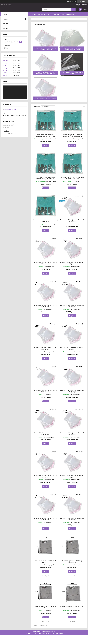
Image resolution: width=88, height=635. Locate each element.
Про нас (5, 23)
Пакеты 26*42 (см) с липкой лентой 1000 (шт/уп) (72, 391)
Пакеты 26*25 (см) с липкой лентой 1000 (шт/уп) (72, 348)
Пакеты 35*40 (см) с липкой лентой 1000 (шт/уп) (45, 476)
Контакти (57, 14)
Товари (5, 19)
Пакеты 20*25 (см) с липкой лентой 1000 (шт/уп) (45, 305)
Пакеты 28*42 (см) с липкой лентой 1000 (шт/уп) (45, 433)
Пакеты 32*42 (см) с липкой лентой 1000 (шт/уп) (72, 433)
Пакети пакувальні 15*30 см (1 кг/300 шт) (72, 561)
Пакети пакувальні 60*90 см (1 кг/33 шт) (72, 607)
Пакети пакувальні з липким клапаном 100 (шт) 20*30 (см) (45, 135)
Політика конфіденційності (56, 633)
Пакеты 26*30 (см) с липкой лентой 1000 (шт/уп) (45, 391)
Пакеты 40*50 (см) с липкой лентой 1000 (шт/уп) (45, 518)
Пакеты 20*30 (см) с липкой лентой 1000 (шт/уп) (72, 305)
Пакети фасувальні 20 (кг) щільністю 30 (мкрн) (72, 73)
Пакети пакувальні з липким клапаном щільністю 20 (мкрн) (45, 73)
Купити (46, 145)
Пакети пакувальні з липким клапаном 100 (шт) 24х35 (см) (72, 135)
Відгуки (5, 28)
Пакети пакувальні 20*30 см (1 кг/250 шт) (45, 607)
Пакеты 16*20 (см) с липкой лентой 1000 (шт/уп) (45, 263)
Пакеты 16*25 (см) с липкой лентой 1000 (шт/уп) (72, 263)
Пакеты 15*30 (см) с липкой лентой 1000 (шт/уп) (72, 220)
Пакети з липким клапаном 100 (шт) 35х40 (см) (45, 220)
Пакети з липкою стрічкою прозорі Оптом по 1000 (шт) (45, 48)
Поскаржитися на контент (41, 633)
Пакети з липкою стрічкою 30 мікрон (45, 98)
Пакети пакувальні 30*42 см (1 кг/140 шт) (45, 561)
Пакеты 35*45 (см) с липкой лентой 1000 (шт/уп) (72, 476)
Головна (33, 14)
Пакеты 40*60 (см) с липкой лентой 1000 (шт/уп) (72, 518)
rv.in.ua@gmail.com (10, 109)
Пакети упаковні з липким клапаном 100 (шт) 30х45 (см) (72, 177)
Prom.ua (52, 631)
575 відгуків (73, 1)
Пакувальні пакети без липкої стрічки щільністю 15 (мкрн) (72, 48)
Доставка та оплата (69, 14)
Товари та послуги (44, 14)
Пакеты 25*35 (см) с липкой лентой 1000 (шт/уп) (45, 348)
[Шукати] (73, 9)
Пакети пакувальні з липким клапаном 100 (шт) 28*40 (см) (45, 177)
